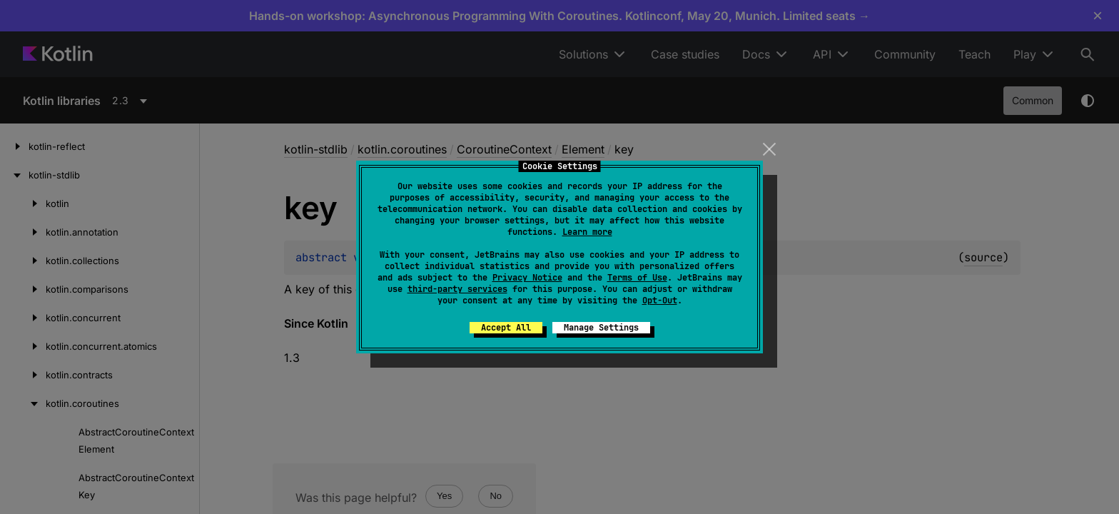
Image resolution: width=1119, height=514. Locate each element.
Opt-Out (659, 300)
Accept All (506, 327)
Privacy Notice (527, 277)
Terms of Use (637, 277)
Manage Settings (601, 327)
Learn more (587, 232)
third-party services (457, 289)
